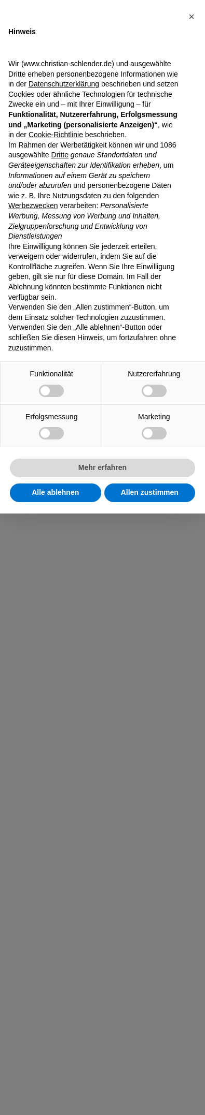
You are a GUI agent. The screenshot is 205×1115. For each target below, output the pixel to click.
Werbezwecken (33, 205)
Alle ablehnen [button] (55, 492)
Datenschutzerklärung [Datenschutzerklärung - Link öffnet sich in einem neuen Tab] (64, 84)
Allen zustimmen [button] (150, 492)
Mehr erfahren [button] (102, 467)
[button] (191, 16)
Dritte (60, 155)
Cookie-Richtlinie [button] (56, 134)
